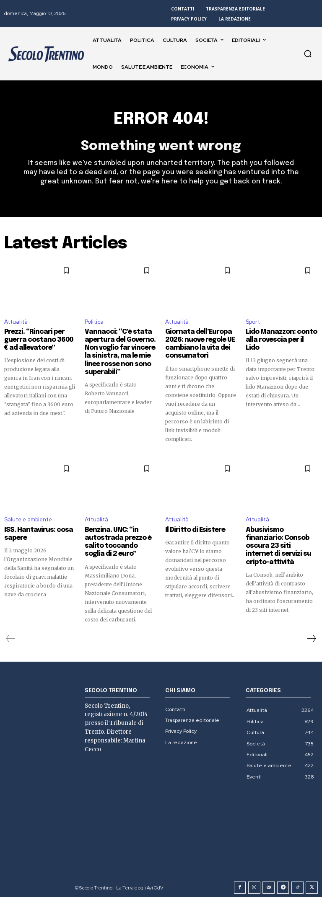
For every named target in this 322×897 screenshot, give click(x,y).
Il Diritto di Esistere (193, 528)
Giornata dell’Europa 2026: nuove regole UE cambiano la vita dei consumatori (198, 343)
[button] (308, 54)
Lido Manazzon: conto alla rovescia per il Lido (279, 336)
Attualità (16, 322)
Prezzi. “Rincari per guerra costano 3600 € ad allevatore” (38, 340)
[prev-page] (10, 635)
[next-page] (311, 635)
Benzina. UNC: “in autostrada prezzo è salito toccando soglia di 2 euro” (119, 539)
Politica (94, 322)
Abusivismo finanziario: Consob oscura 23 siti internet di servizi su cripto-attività (279, 539)
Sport (253, 322)
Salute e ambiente (28, 518)
